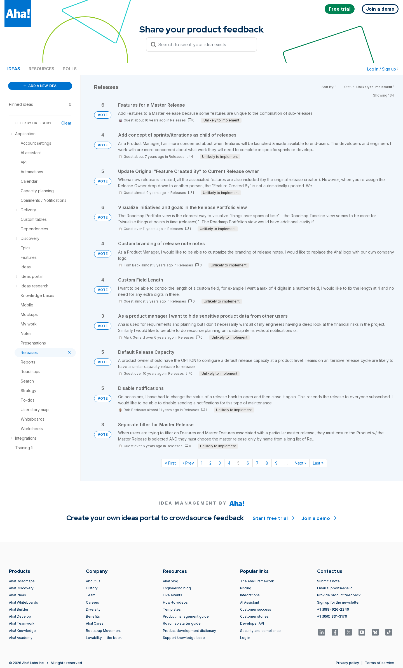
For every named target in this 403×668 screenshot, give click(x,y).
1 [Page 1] (201, 463)
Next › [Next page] (300, 463)
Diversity (93, 609)
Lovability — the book (104, 638)
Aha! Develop (20, 616)
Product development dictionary (189, 631)
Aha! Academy (20, 638)
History (92, 588)
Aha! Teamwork (21, 623)
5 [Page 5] (238, 463)
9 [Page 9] (276, 463)
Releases (178, 120)
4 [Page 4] (229, 463)
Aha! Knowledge (22, 631)
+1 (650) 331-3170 (332, 616)
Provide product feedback (339, 595)
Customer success (255, 609)
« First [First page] (170, 463)
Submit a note (328, 581)
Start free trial (274, 518)
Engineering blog (177, 588)
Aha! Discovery (21, 588)
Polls (70, 68)
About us (93, 581)
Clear (66, 123)
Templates (172, 609)
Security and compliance (260, 631)
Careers (92, 602)
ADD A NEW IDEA (40, 86)
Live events (172, 595)
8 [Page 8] (267, 463)
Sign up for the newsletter (338, 602)
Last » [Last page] (318, 463)
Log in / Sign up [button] (383, 69)
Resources (41, 68)
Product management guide (186, 616)
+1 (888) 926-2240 (333, 609)
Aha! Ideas (17, 595)
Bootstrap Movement (103, 631)
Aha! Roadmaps (22, 581)
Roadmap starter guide (182, 623)
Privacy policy (347, 663)
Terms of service (379, 663)
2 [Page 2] (210, 463)
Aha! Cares (95, 623)
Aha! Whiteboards (23, 602)
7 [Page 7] (257, 463)
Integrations (250, 595)
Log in (245, 638)
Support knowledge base (184, 638)
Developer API (252, 623)
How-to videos (175, 602)
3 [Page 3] (220, 463)
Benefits (93, 616)
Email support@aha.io (335, 588)
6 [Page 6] (248, 463)
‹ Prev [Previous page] (188, 463)
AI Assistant (249, 602)
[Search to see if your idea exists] (204, 44)
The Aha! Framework (257, 581)
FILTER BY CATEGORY (30, 123)
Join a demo (319, 518)
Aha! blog (170, 581)
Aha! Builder (18, 609)
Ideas (13, 68)
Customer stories (254, 616)
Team (90, 595)
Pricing (245, 588)
